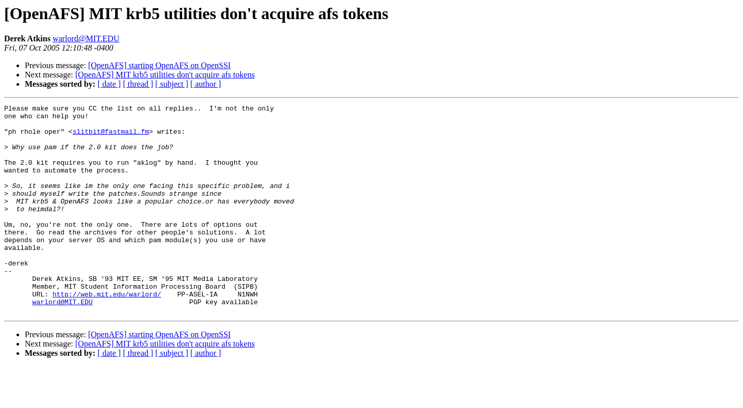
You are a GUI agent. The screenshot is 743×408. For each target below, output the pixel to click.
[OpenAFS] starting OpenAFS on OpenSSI (159, 65)
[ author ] (205, 84)
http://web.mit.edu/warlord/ (107, 332)
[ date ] (109, 84)
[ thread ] (138, 84)
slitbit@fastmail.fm (111, 137)
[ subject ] (171, 84)
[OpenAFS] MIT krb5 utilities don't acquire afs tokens (165, 74)
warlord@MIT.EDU (86, 38)
